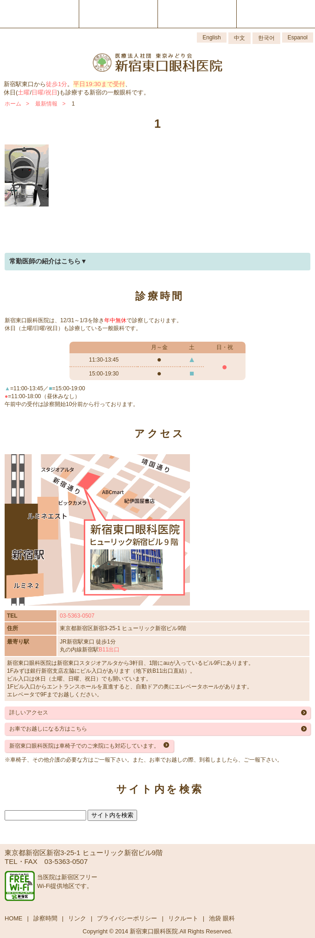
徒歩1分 (56, 84)
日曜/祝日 (44, 92)
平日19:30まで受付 (99, 84)
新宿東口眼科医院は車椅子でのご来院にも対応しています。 (84, 746)
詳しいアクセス (28, 712)
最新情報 (46, 103)
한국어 (266, 38)
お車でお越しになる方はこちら (48, 728)
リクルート (183, 918)
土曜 (24, 92)
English (211, 37)
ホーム (13, 103)
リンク (77, 918)
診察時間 (45, 918)
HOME (13, 918)
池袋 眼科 (222, 918)
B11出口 (109, 649)
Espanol (298, 37)
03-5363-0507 (77, 616)
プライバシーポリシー (127, 918)
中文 (239, 38)
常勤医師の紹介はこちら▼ (48, 261)
